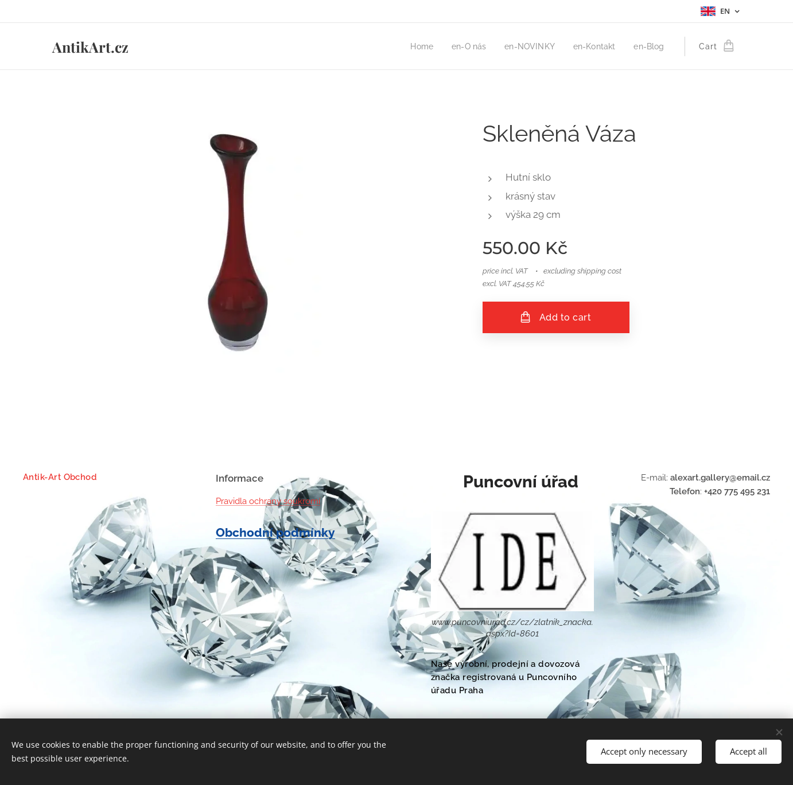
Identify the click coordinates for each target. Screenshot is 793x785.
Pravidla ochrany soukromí (268, 501)
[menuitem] (413, 46)
